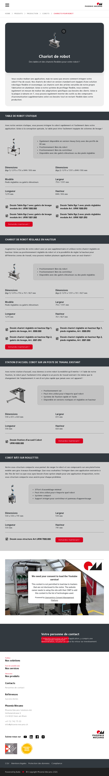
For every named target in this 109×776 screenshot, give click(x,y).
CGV (7, 763)
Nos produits (12, 676)
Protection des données (38, 763)
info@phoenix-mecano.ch (16, 724)
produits (18, 13)
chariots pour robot (64, 13)
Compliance (57, 763)
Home (7, 13)
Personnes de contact (14, 687)
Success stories (11, 699)
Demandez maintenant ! (19, 224)
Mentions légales (18, 763)
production (32, 13)
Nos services (12, 668)
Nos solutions (12, 660)
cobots (45, 13)
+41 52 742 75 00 (13, 721)
